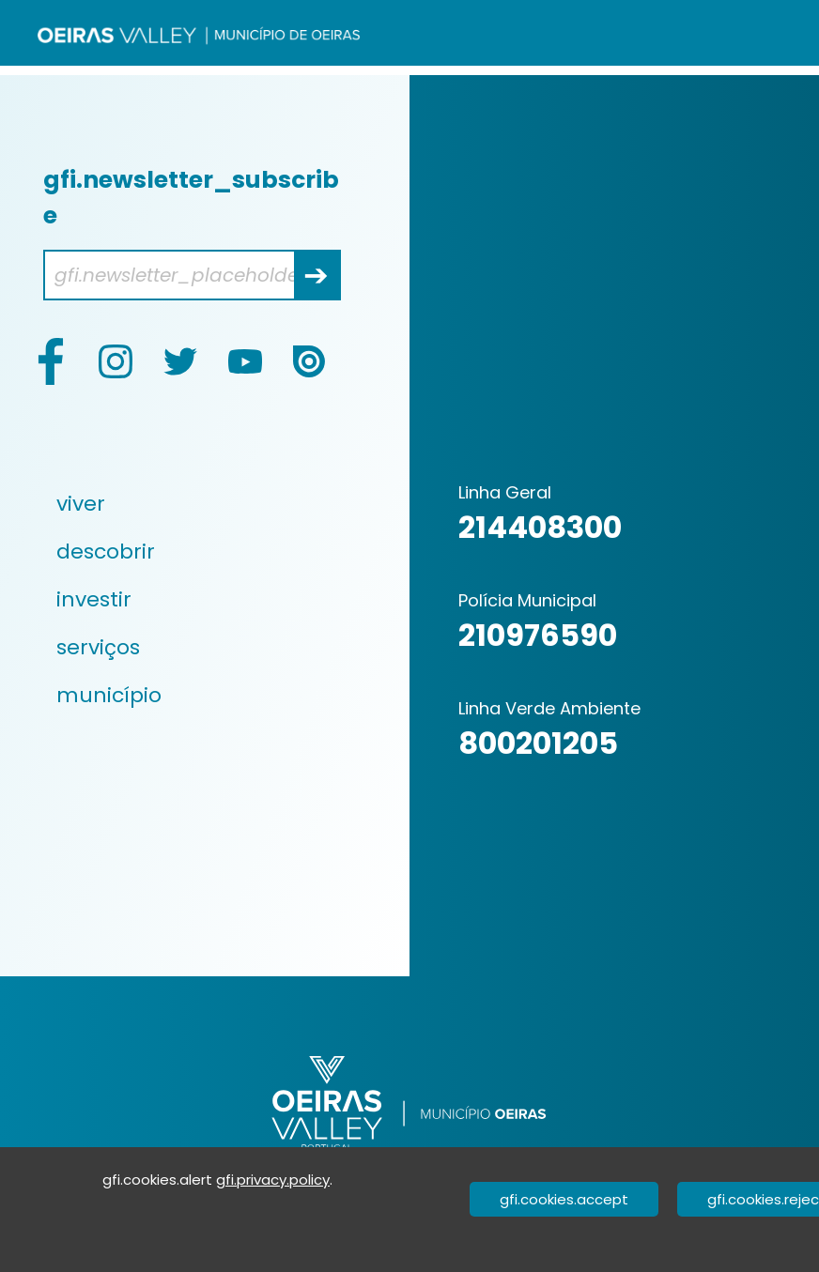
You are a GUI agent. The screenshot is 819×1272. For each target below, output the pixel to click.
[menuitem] (194, 504)
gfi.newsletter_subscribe (191, 197)
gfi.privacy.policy (273, 1179)
